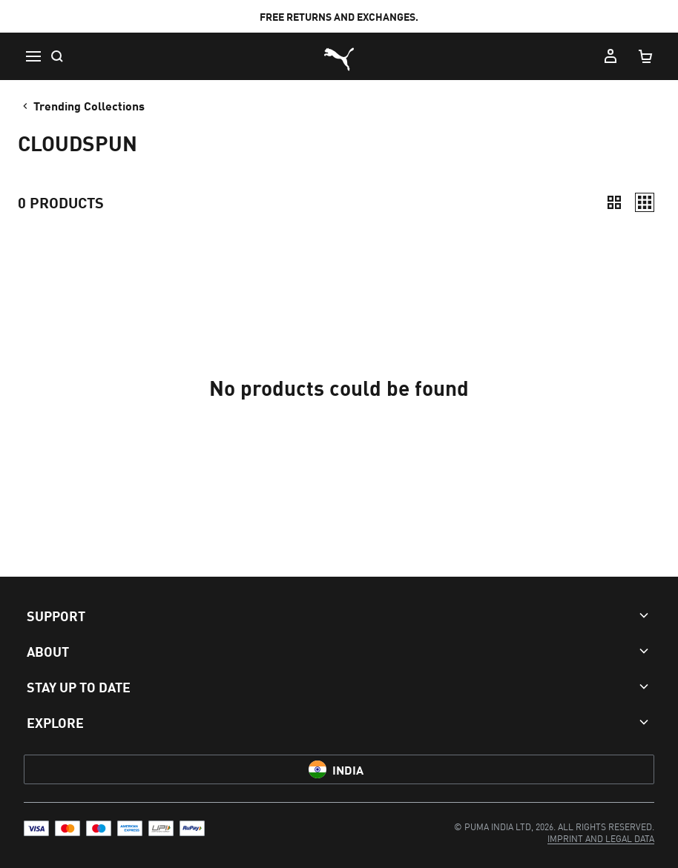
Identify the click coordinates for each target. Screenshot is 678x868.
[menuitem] (600, 838)
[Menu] (32, 56)
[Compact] (614, 202)
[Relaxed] (644, 202)
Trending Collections (82, 105)
